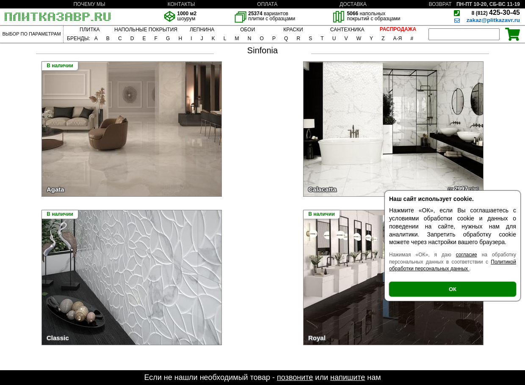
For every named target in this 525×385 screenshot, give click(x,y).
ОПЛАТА (267, 4)
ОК (452, 289)
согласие (466, 255)
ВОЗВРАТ (440, 4)
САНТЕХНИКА (347, 30)
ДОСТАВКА (353, 4)
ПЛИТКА (89, 30)
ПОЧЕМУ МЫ (89, 4)
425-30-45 (496, 12)
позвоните (295, 377)
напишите (347, 377)
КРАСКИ (293, 30)
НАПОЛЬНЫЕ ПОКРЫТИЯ (145, 30)
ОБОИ (247, 30)
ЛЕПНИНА (202, 30)
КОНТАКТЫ (181, 4)
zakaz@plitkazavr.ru (493, 20)
